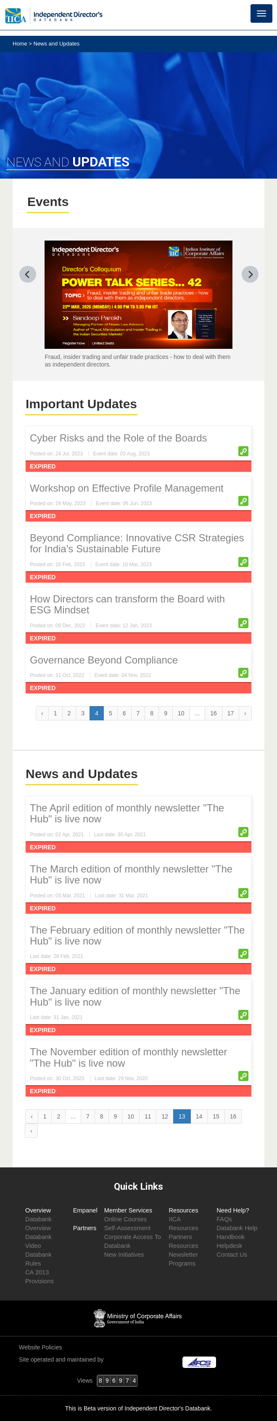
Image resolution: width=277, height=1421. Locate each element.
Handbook (230, 1237)
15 (216, 1116)
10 (181, 713)
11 (148, 1116)
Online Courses (125, 1219)
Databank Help (236, 1228)
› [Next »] (245, 713)
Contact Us (231, 1254)
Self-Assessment (127, 1228)
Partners (85, 1228)
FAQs (224, 1219)
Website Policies (41, 1347)
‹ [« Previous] (42, 713)
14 (199, 1116)
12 (164, 1116)
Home (21, 43)
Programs (182, 1263)
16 (213, 713)
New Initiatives (124, 1254)
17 (230, 713)
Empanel (85, 1210)
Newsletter (183, 1254)
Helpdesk (229, 1245)
